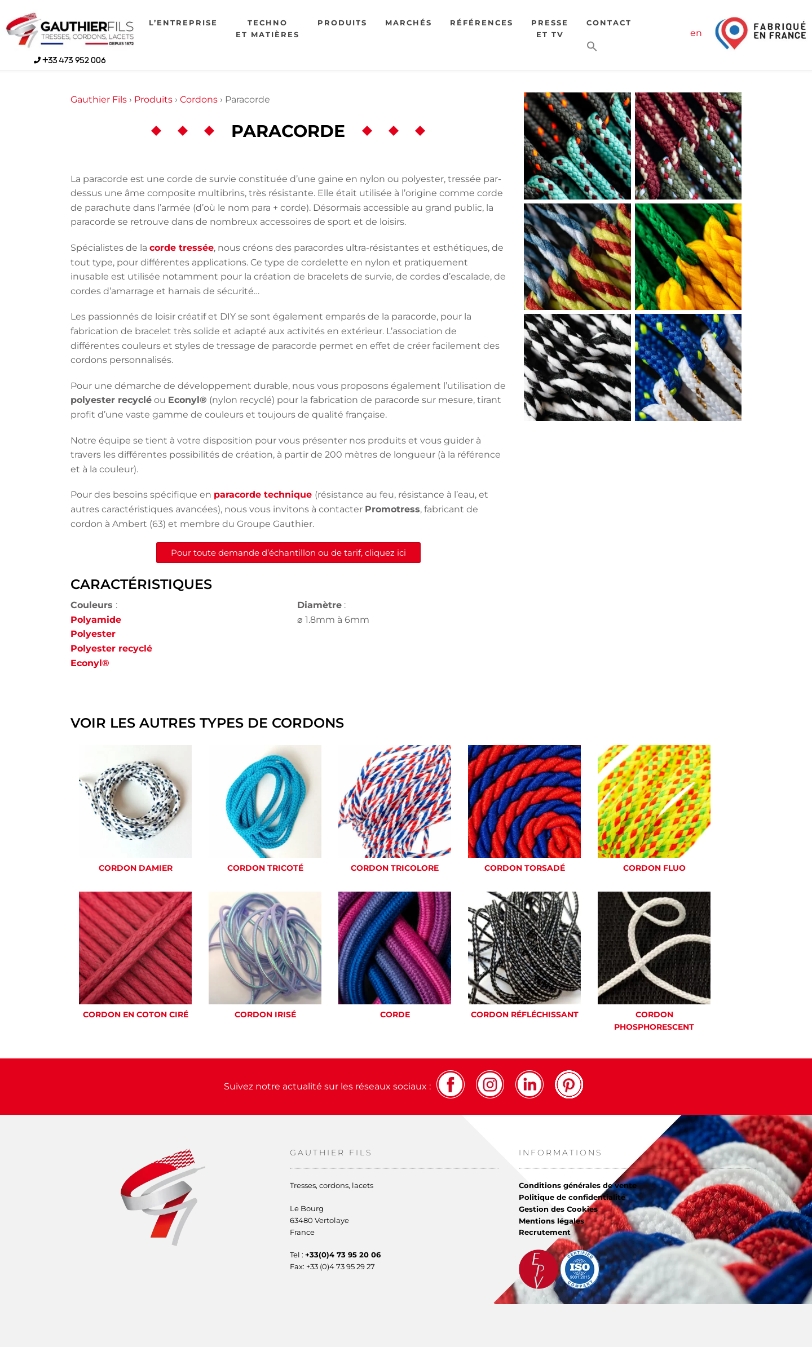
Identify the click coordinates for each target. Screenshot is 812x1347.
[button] (592, 47)
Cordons (199, 99)
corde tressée (181, 247)
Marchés (408, 23)
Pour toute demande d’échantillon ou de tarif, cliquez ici (288, 552)
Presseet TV (549, 28)
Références (481, 23)
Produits (342, 23)
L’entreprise (183, 23)
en (696, 33)
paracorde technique (263, 494)
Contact (609, 23)
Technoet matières (267, 28)
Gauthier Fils (98, 99)
